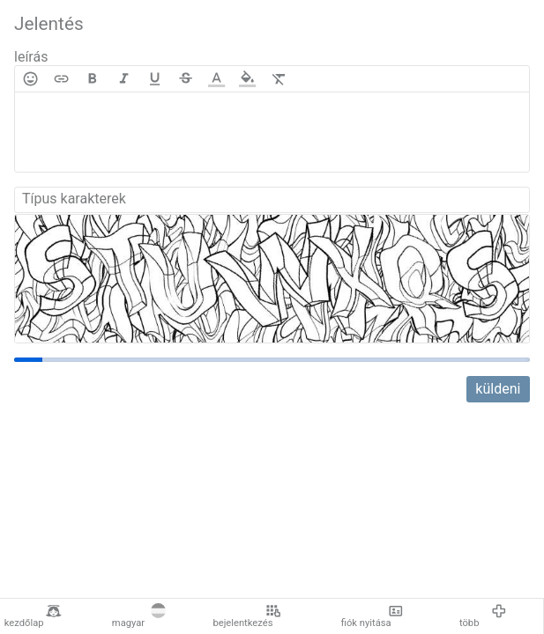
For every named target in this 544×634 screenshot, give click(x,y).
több (483, 616)
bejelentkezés (246, 616)
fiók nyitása (372, 616)
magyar (139, 616)
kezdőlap (33, 616)
